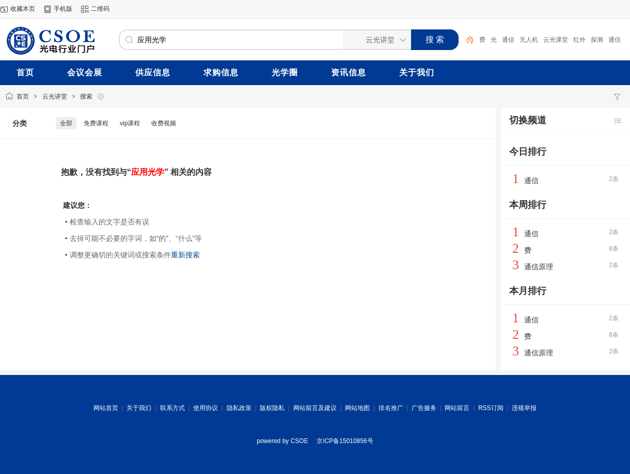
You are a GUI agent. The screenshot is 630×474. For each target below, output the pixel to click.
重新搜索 (185, 255)
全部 (66, 123)
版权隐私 (272, 408)
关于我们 (139, 408)
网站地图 (357, 408)
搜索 (86, 96)
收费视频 (163, 123)
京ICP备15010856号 (345, 441)
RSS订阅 (490, 408)
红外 (579, 39)
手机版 (63, 8)
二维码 (100, 8)
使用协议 (205, 408)
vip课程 (130, 123)
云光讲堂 (54, 96)
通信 (508, 39)
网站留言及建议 (315, 408)
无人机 (528, 39)
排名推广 (391, 408)
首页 (23, 96)
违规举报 (524, 408)
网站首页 (105, 408)
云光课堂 (555, 39)
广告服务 (424, 408)
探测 (597, 39)
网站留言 (457, 408)
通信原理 (538, 267)
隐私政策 (239, 408)
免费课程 (96, 123)
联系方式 (172, 408)
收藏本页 (22, 8)
